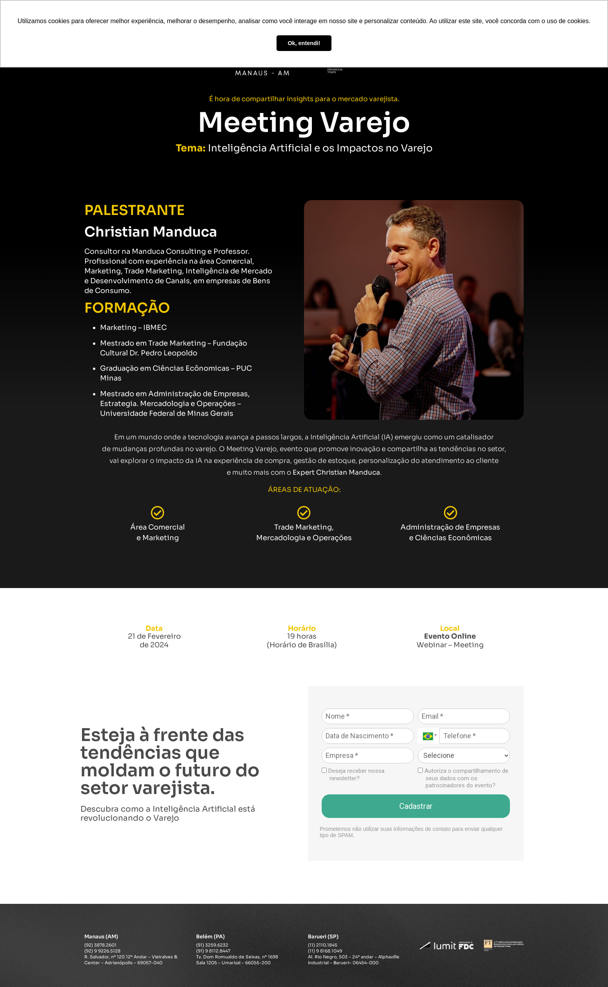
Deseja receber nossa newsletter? (353, 774)
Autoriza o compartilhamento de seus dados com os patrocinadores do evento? (463, 778)
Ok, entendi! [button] (304, 43)
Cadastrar (416, 806)
